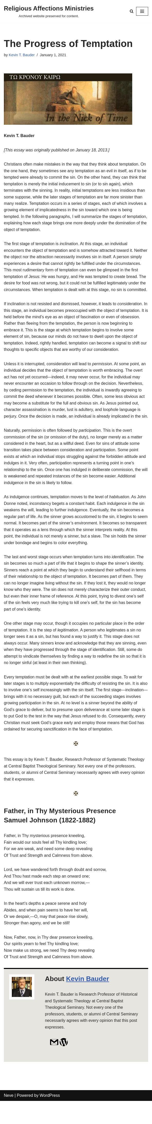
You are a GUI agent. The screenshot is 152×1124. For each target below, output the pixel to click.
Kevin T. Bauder (22, 55)
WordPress (50, 1119)
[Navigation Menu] (142, 11)
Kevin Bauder (87, 1001)
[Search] (132, 11)
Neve (8, 1119)
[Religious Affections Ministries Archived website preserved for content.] (49, 11)
